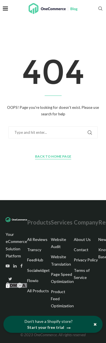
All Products (38, 290)
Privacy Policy (86, 259)
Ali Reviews (37, 239)
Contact (81, 249)
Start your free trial (49, 327)
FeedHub (35, 259)
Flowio (32, 280)
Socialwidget (38, 270)
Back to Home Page (53, 156)
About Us (82, 239)
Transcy (34, 249)
